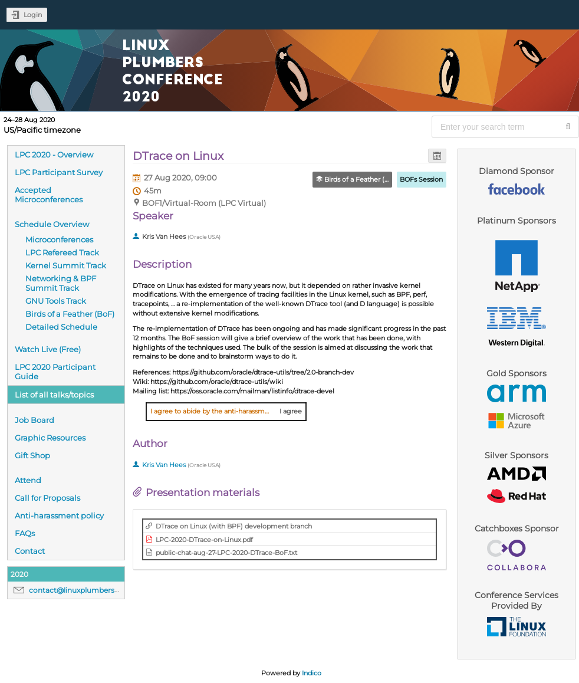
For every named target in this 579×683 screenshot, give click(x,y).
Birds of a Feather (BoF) (69, 313)
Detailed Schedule (61, 326)
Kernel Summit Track (65, 265)
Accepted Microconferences (49, 194)
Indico (311, 673)
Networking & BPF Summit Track (60, 283)
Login (33, 15)
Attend (28, 480)
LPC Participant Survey (59, 172)
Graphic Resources (50, 437)
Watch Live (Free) (48, 349)
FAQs (25, 533)
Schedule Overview (52, 224)
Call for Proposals (47, 498)
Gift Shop (32, 455)
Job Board (34, 420)
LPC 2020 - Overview (54, 154)
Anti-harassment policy (59, 515)
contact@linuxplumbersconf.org (86, 590)
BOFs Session (421, 179)
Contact (30, 551)
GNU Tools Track (55, 301)
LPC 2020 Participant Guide (55, 371)
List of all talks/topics (54, 394)
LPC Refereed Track (62, 252)
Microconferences (59, 239)
